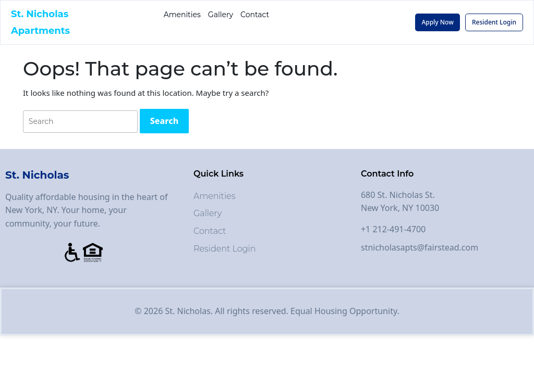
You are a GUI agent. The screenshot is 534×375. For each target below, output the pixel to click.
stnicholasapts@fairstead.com (419, 247)
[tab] (164, 121)
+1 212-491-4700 (393, 229)
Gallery (220, 14)
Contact (254, 14)
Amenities (182, 14)
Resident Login (224, 249)
